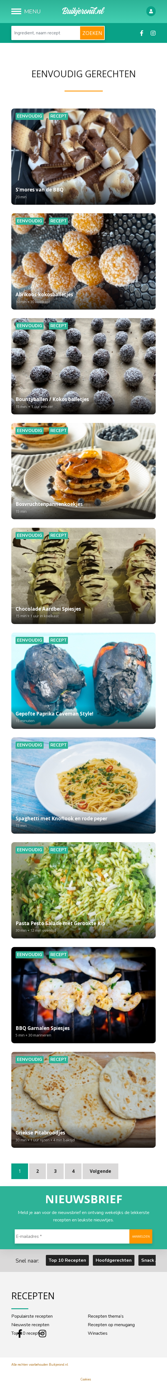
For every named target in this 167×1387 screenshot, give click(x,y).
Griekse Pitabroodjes (83, 1136)
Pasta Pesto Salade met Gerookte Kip (83, 927)
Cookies (85, 1379)
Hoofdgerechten (114, 1260)
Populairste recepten (32, 1316)
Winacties (98, 1333)
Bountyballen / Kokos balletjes (83, 403)
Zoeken (92, 33)
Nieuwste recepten (30, 1325)
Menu (32, 11)
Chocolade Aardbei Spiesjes (83, 613)
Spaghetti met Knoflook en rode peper (83, 822)
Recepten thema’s (106, 1316)
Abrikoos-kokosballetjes (83, 298)
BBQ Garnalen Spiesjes (83, 1032)
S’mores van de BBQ (83, 193)
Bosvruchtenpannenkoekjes (83, 508)
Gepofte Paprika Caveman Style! (83, 717)
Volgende (100, 1171)
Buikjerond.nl (58, 1365)
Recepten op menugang (111, 1325)
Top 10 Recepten (67, 1260)
